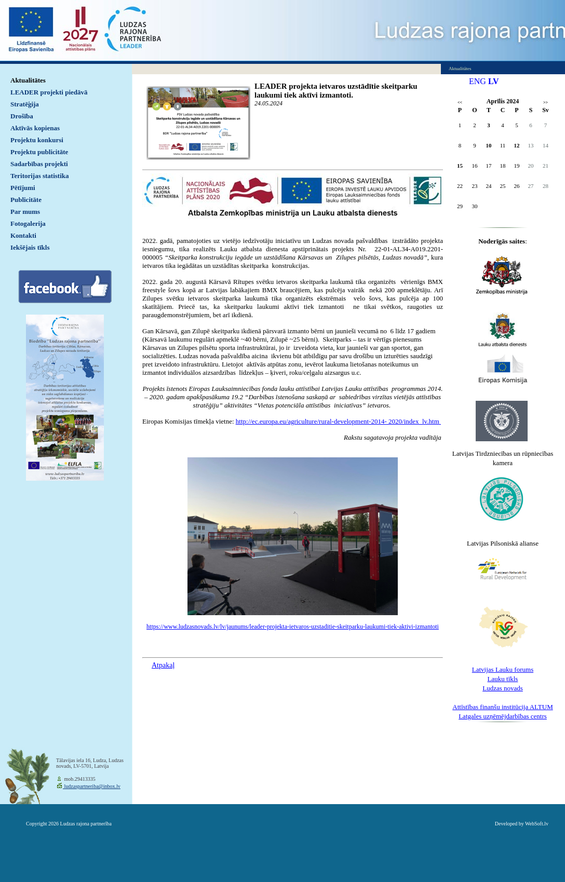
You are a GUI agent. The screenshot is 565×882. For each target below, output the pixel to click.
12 (517, 145)
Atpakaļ (163, 665)
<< (460, 102)
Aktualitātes (28, 80)
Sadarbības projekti (39, 164)
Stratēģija (24, 104)
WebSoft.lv (536, 823)
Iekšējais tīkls (29, 247)
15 (460, 165)
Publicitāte (26, 199)
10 (489, 145)
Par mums (25, 211)
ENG (477, 81)
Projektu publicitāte (39, 152)
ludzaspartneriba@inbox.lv (91, 786)
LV (493, 81)
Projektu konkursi (36, 140)
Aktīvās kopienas (35, 128)
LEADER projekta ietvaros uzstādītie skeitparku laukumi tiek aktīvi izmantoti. (336, 90)
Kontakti (23, 235)
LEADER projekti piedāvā (49, 92)
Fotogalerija (28, 223)
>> (545, 102)
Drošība (21, 116)
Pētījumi (22, 188)
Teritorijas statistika (39, 176)
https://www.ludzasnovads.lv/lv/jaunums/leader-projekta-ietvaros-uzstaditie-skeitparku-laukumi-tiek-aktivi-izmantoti (292, 626)
